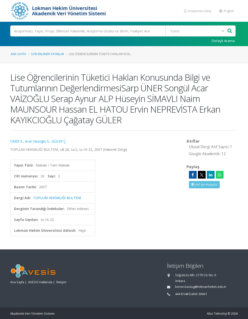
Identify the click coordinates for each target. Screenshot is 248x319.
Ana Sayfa (18, 54)
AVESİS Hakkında (40, 282)
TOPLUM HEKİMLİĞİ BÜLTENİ (57, 198)
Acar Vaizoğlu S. (37, 141)
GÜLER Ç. (59, 141)
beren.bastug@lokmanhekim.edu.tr (200, 287)
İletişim (61, 282)
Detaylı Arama (223, 40)
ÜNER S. (16, 141)
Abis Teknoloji (217, 314)
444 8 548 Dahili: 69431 (191, 294)
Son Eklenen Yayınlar (47, 54)
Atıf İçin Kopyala (204, 184)
